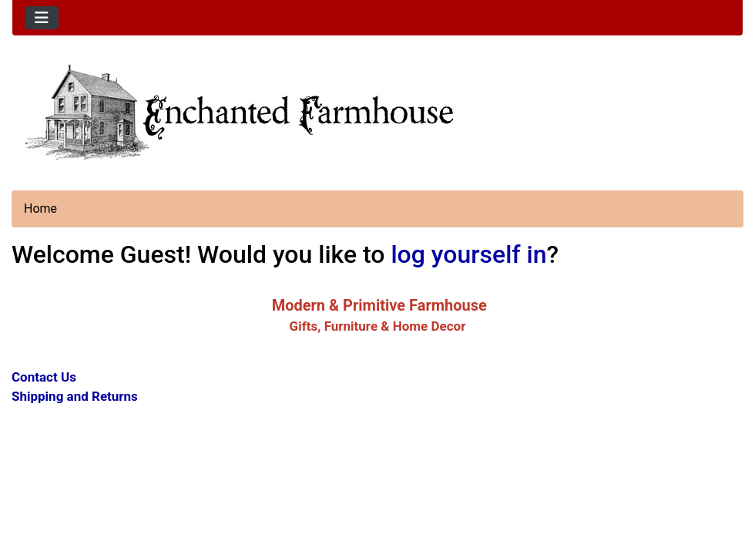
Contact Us (44, 377)
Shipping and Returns (75, 396)
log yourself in (468, 254)
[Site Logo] (377, 111)
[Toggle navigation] (42, 17)
